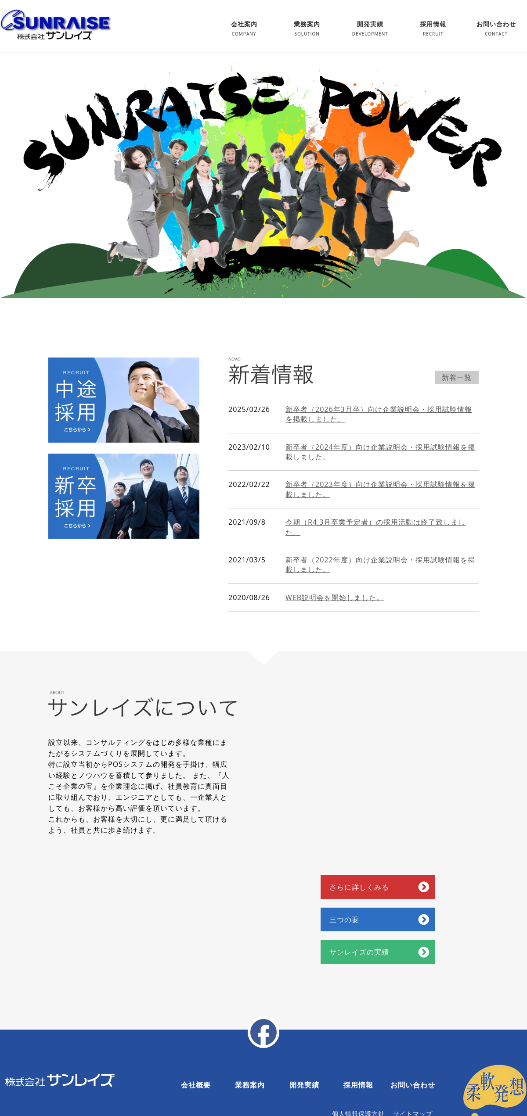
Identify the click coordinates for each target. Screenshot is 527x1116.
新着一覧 (457, 377)
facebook (263, 1032)
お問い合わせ (496, 29)
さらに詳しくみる (359, 887)
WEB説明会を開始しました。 (334, 597)
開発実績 (370, 29)
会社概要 (196, 1085)
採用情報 (433, 29)
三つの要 (344, 919)
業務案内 (307, 29)
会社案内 (244, 29)
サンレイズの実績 (359, 952)
